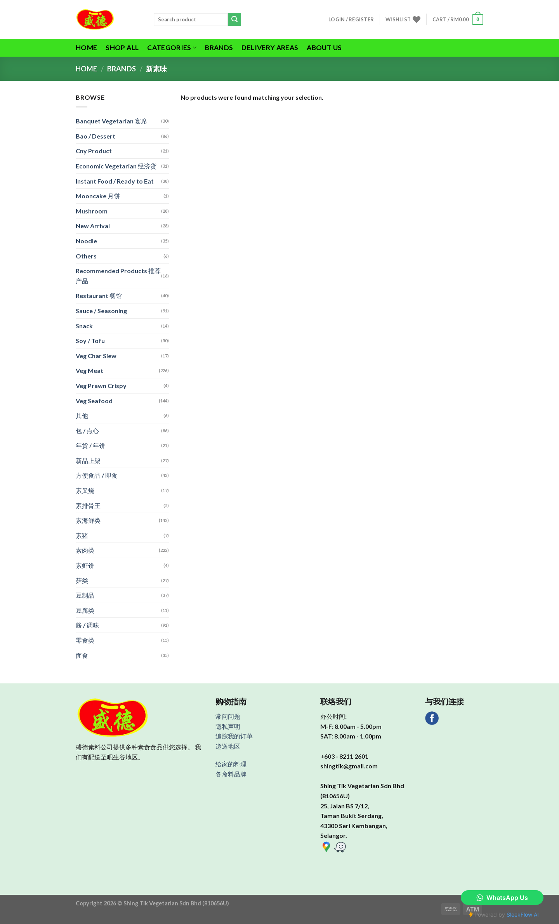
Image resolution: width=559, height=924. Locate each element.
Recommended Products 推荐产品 (118, 275)
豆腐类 (85, 610)
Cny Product (94, 150)
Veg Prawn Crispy (101, 385)
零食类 (85, 640)
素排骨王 (88, 505)
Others (86, 256)
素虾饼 (85, 565)
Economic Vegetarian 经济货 (116, 166)
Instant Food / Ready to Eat (115, 181)
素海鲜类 (88, 520)
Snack (84, 325)
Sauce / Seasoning (101, 310)
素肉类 (85, 550)
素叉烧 (85, 490)
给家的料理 (231, 764)
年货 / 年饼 (90, 445)
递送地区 (227, 746)
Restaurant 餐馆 (99, 295)
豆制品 (85, 595)
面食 (82, 655)
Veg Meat (89, 370)
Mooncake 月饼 (98, 195)
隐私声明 (227, 726)
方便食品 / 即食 (97, 475)
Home (86, 47)
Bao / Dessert (95, 136)
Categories (171, 47)
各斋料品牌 (231, 774)
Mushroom (92, 211)
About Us (324, 47)
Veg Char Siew (96, 355)
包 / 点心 (87, 430)
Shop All (122, 47)
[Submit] (234, 19)
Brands (219, 47)
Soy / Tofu (90, 340)
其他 (82, 415)
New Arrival (93, 225)
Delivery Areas (269, 47)
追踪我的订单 (234, 736)
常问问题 (227, 716)
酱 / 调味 (87, 625)
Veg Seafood (94, 400)
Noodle (86, 240)
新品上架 (88, 460)
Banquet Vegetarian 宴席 (111, 121)
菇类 (82, 580)
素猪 (82, 535)
